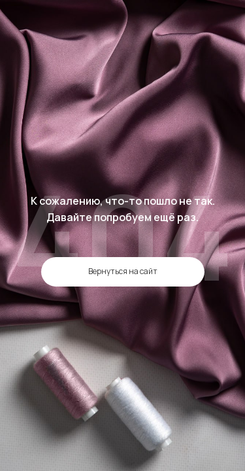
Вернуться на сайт (122, 271)
